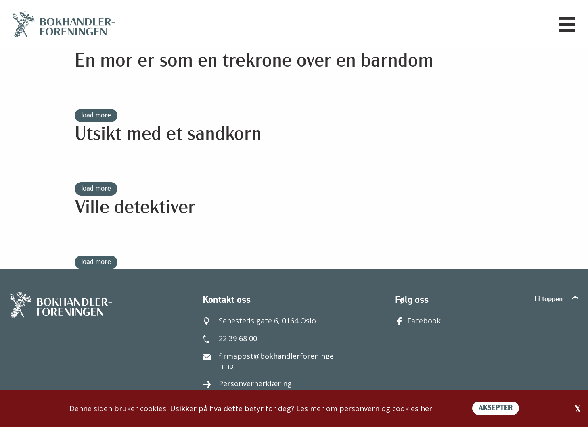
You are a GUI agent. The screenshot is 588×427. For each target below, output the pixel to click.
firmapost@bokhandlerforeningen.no (268, 361)
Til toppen (556, 299)
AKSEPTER (496, 408)
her (426, 408)
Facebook (418, 320)
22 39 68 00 (230, 338)
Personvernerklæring (247, 383)
